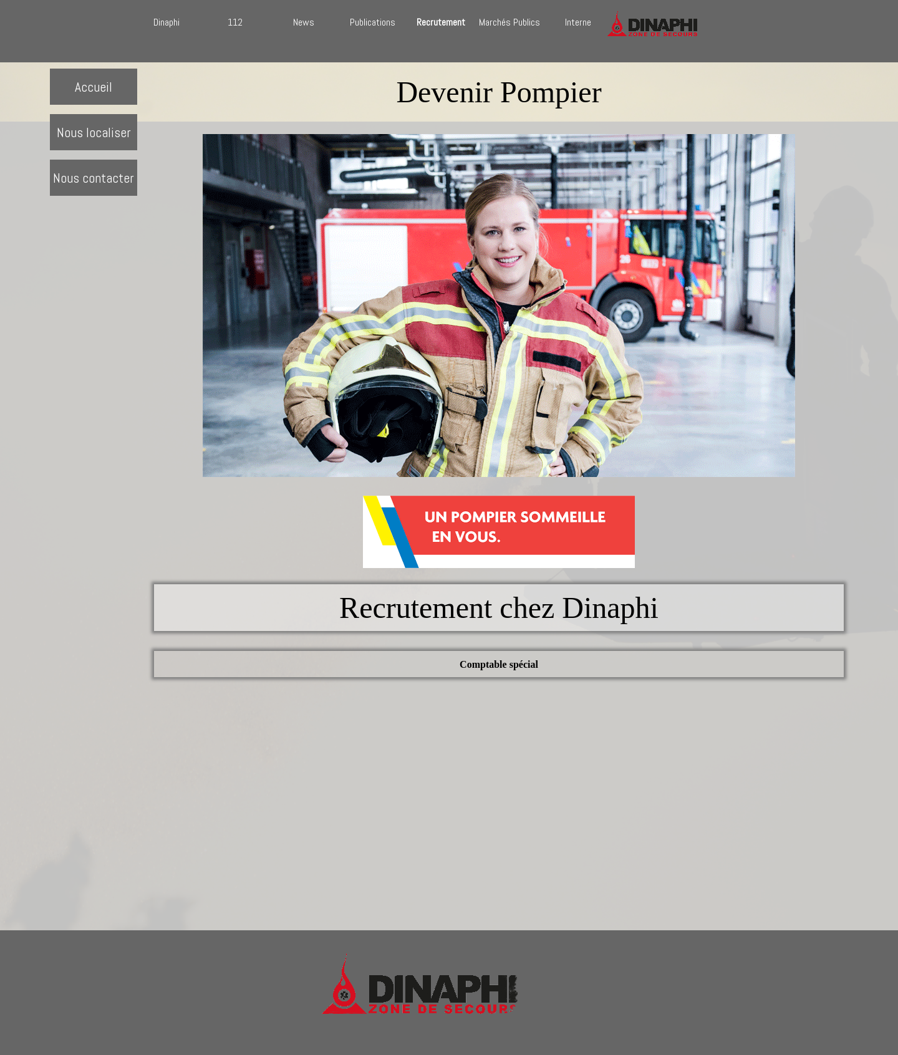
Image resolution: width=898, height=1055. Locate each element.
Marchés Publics (509, 22)
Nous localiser (94, 132)
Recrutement (441, 22)
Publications (372, 22)
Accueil (93, 87)
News (303, 22)
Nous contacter (93, 178)
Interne (578, 22)
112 (235, 22)
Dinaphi (166, 22)
